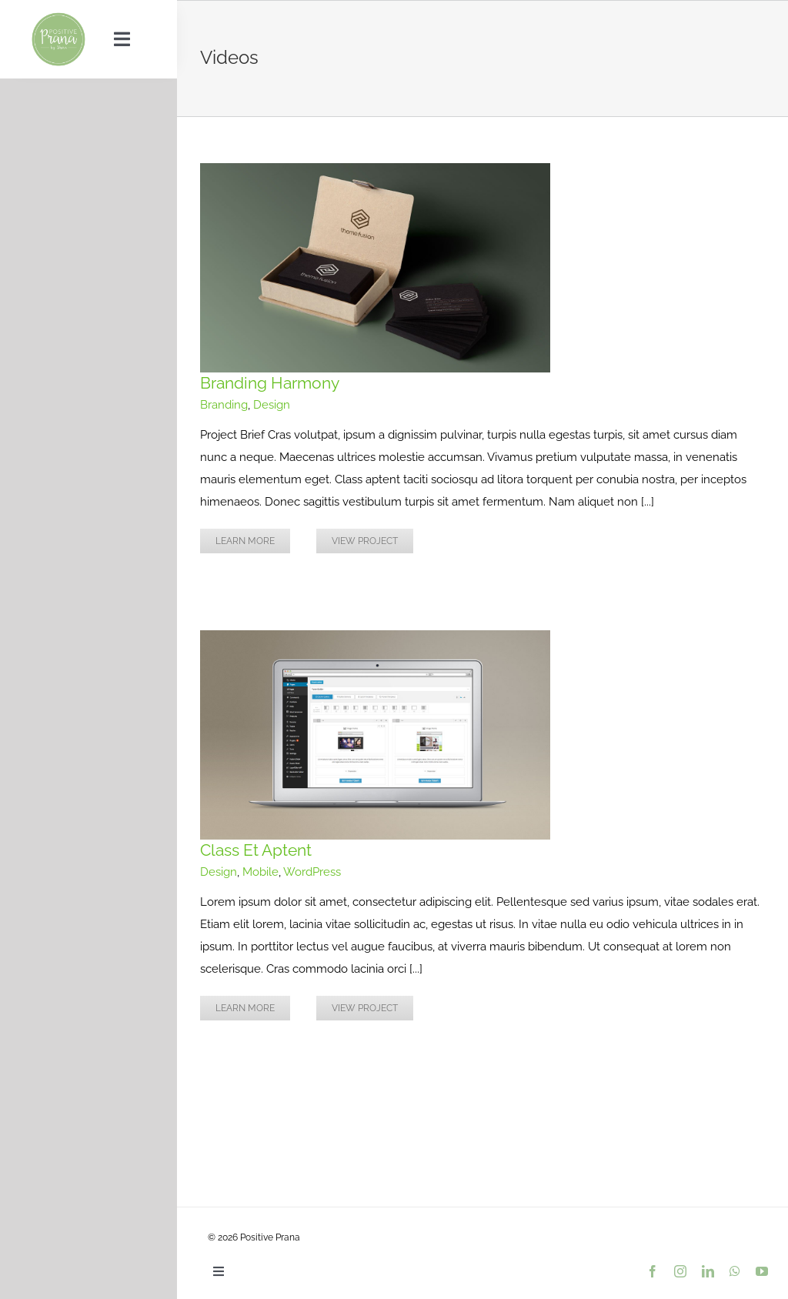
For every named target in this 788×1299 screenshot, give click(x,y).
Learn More (245, 541)
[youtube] (762, 1271)
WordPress (312, 872)
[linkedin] (708, 1271)
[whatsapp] (735, 1271)
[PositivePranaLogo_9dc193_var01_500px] (58, 17)
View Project (365, 541)
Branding (224, 405)
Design (271, 405)
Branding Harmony (269, 382)
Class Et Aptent (256, 850)
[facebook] (652, 1271)
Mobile (260, 872)
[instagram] (680, 1271)
